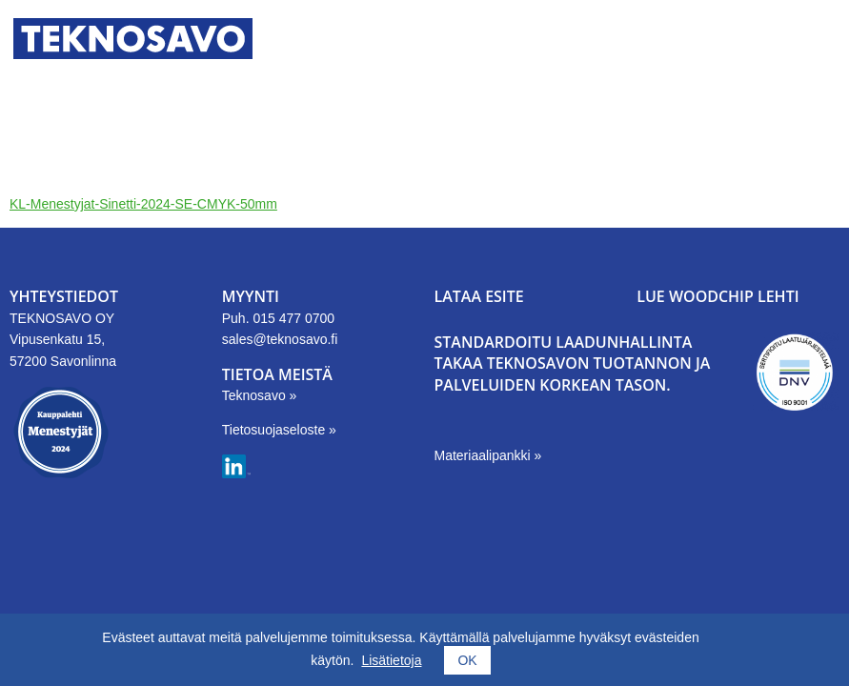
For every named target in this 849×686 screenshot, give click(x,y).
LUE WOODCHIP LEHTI (717, 296)
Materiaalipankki (485, 455)
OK (466, 660)
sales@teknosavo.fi (280, 339)
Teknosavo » (259, 395)
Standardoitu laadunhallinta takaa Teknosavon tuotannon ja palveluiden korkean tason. (573, 363)
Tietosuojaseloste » (279, 429)
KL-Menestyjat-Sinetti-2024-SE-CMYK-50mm (143, 204)
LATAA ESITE (479, 296)
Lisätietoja (391, 660)
